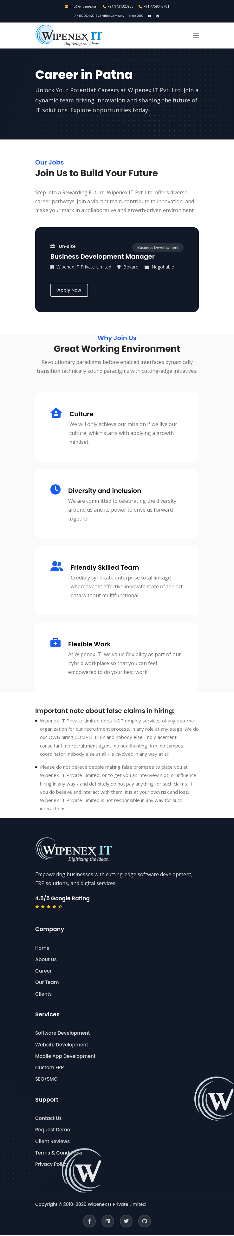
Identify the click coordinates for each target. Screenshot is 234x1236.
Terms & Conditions (58, 1153)
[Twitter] (126, 1222)
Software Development (62, 1034)
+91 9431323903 (118, 6)
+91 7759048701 (154, 6)
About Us (46, 960)
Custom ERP (49, 1068)
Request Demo (52, 1130)
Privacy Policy (51, 1165)
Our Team (47, 983)
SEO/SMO (46, 1080)
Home (42, 948)
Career (43, 971)
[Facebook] (89, 1222)
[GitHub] (144, 1222)
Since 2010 (139, 16)
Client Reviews (52, 1142)
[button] (196, 36)
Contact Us (48, 1119)
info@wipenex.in (81, 6)
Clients (43, 994)
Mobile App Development (65, 1057)
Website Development (61, 1045)
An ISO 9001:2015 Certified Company (98, 16)
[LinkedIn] (107, 1222)
